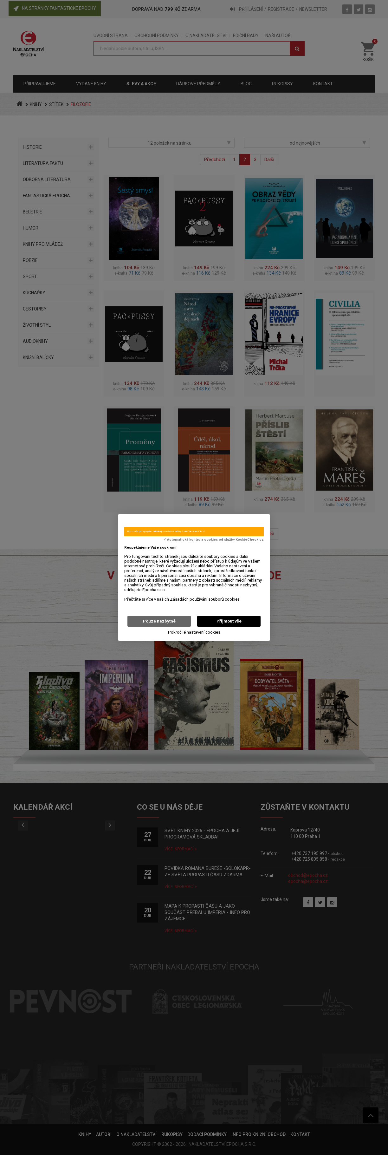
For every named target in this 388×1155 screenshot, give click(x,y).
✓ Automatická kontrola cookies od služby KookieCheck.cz (213, 539)
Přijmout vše (229, 621)
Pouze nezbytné (159, 621)
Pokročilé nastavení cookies (194, 632)
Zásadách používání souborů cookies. (205, 599)
